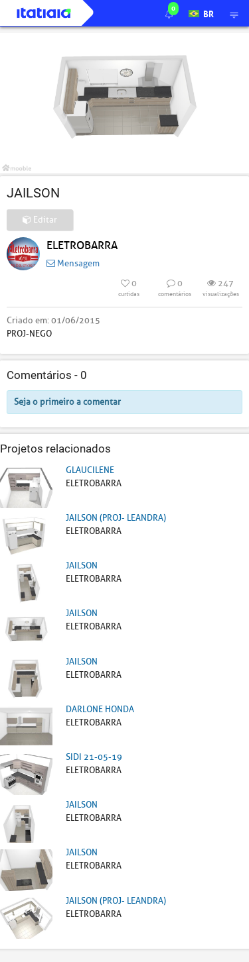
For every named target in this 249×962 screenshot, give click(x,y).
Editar (40, 219)
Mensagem (73, 263)
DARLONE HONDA (100, 709)
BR (201, 13)
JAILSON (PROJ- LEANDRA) (116, 517)
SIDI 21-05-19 (94, 757)
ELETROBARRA (82, 245)
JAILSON (82, 565)
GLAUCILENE (90, 470)
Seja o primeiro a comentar (67, 401)
